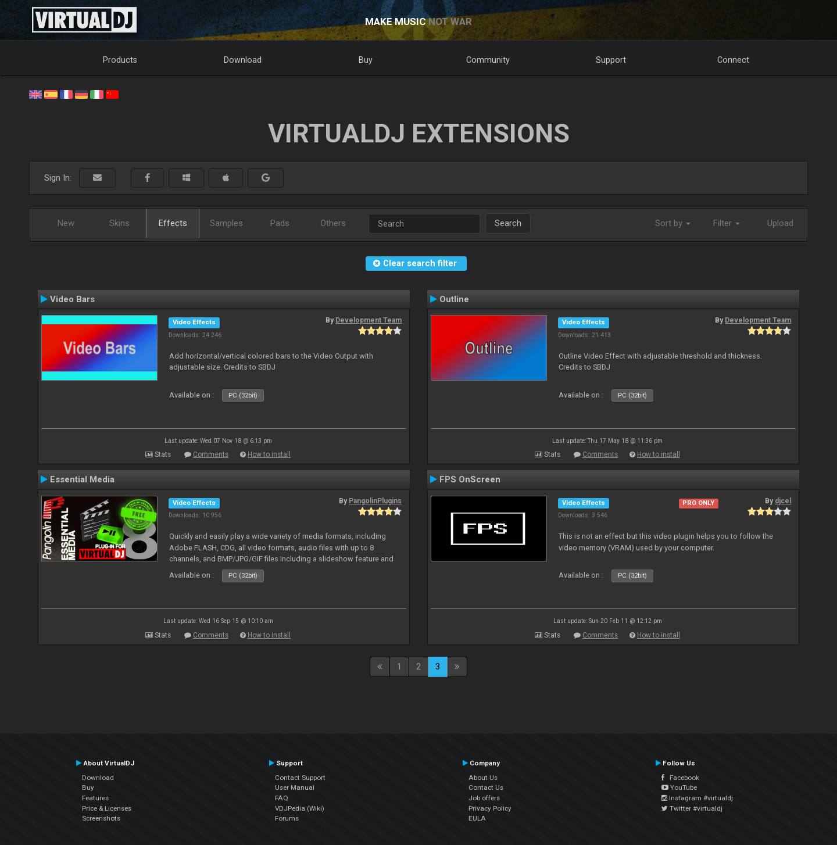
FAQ (281, 798)
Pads (279, 223)
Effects (173, 223)
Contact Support (300, 778)
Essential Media (82, 479)
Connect (733, 60)
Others (333, 223)
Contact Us (485, 787)
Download (243, 60)
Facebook (680, 778)
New (66, 223)
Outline (454, 299)
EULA (477, 818)
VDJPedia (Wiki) (299, 808)
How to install (269, 454)
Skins (119, 223)
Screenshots (101, 818)
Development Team (368, 320)
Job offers (484, 798)
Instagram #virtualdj (697, 798)
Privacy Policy (490, 808)
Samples (226, 223)
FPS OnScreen (469, 479)
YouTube (679, 787)
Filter (726, 223)
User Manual (294, 787)
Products (120, 60)
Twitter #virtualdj (691, 808)
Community (488, 60)
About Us (483, 778)
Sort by (673, 223)
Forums (287, 818)
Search (508, 223)
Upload (780, 223)
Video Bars (72, 299)
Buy (366, 60)
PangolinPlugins (375, 501)
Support (611, 60)
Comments (210, 454)
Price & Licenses (106, 808)
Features (95, 798)
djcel (783, 501)
